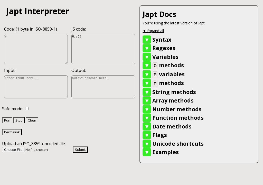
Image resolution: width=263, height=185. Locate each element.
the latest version (178, 23)
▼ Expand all (153, 30)
